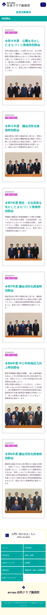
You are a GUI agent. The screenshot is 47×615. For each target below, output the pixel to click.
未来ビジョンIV (8, 562)
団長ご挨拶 (29, 555)
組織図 (27, 562)
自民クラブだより (9, 577)
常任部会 (5, 555)
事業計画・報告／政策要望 (34, 570)
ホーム (5, 547)
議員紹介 (5, 570)
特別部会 (28, 547)
